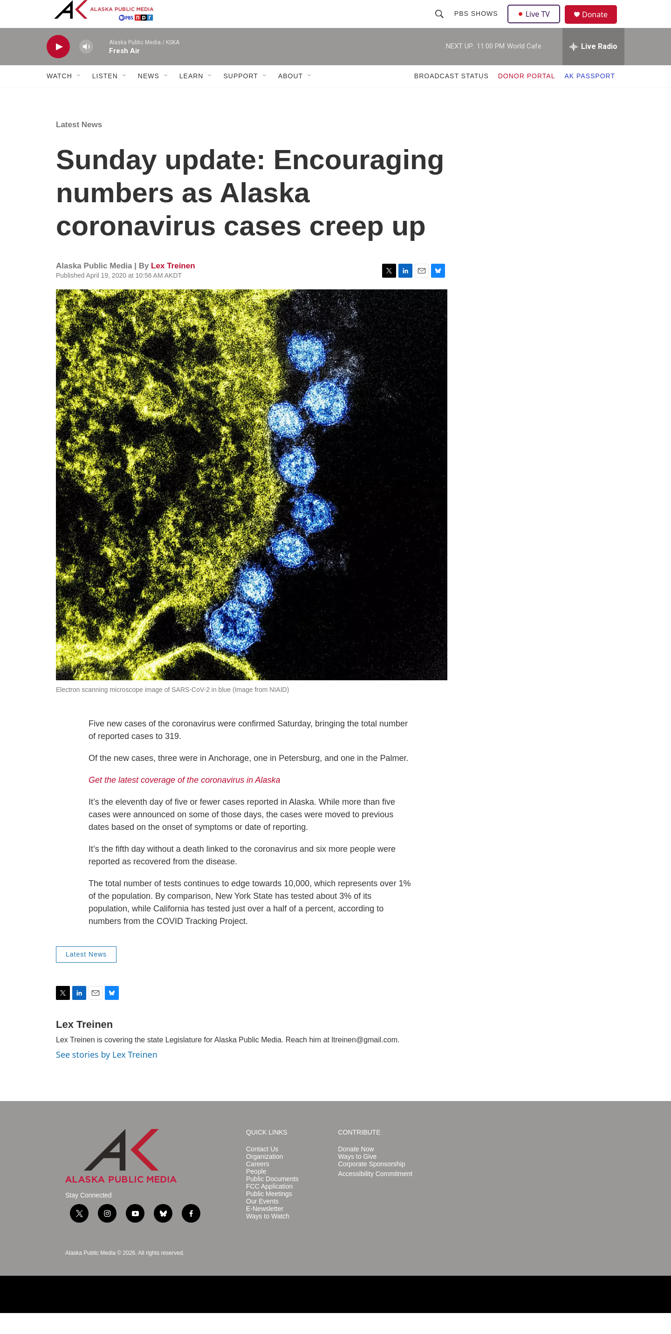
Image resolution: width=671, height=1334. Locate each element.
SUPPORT (240, 97)
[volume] (86, 67)
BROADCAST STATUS (451, 97)
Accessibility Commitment (375, 1194)
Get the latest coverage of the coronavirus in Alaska (185, 801)
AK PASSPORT (589, 97)
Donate (600, 25)
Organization (264, 1177)
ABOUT (290, 97)
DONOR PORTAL (526, 97)
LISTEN (105, 97)
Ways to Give (357, 1177)
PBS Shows (477, 24)
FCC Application (269, 1207)
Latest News (79, 145)
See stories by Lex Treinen (106, 1075)
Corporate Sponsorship (371, 1185)
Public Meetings (269, 1214)
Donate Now (356, 1170)
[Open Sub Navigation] (79, 97)
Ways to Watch (267, 1237)
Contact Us (262, 1170)
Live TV (536, 24)
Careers (257, 1185)
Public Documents (272, 1200)
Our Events (262, 1222)
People (256, 1192)
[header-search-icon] (440, 24)
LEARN (191, 97)
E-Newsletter (264, 1229)
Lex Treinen (173, 286)
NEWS (148, 97)
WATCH (59, 97)
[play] (58, 67)
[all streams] (593, 67)
